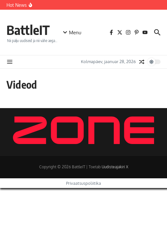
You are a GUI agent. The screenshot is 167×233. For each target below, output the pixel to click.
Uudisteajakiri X (115, 166)
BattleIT (28, 30)
